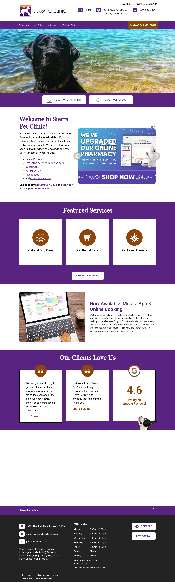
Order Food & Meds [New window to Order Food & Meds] (111, 100)
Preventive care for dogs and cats (44, 162)
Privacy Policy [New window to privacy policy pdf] (27, 578)
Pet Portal (143, 536)
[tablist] (117, 187)
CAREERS (126, 4)
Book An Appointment (142, 24)
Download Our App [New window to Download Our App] (146, 4)
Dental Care (32, 166)
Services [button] (39, 25)
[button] (152, 127)
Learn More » (127, 331)
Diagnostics (32, 174)
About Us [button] (25, 25)
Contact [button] (53, 25)
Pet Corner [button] (69, 25)
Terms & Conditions (43, 578)
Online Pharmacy (35, 159)
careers (143, 526)
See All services (87, 275)
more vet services (40, 178)
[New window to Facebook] (153, 511)
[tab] (98, 187)
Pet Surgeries (33, 170)
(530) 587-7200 (47, 184)
